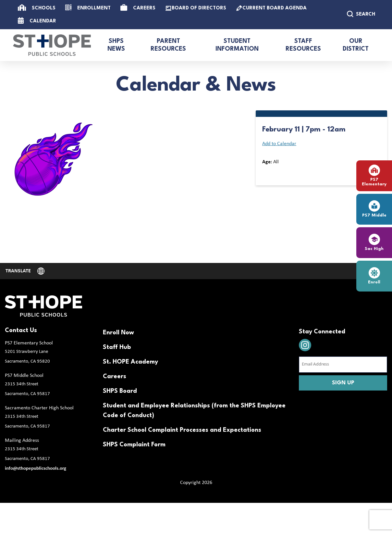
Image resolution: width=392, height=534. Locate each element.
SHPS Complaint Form (134, 445)
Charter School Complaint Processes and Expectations (182, 430)
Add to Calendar (279, 143)
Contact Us (21, 330)
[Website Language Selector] (25, 271)
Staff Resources (303, 45)
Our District (356, 45)
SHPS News (116, 45)
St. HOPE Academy (130, 362)
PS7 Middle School (24, 375)
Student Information (237, 45)
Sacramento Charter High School (39, 408)
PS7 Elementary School (29, 343)
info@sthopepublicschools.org (35, 468)
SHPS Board (120, 391)
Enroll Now (118, 333)
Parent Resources (168, 45)
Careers (114, 376)
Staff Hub (117, 347)
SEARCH (361, 14)
